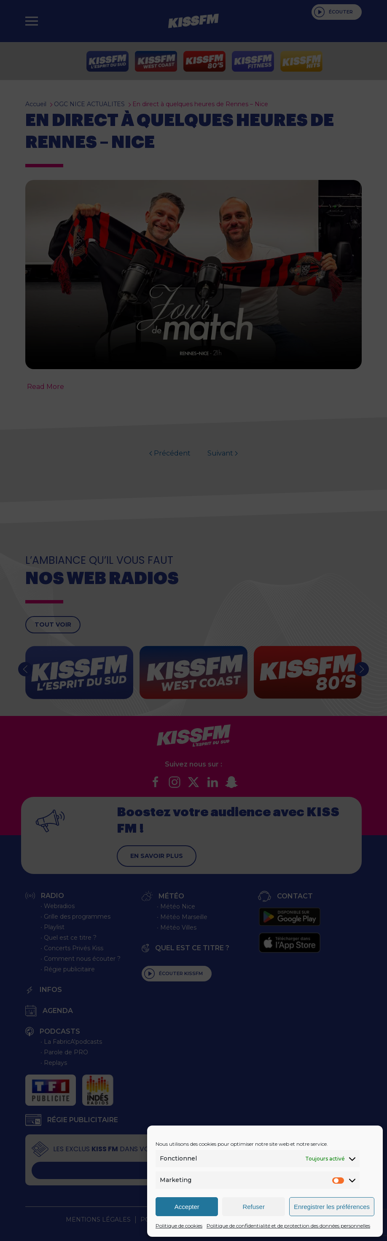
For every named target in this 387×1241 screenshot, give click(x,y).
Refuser (253, 1206)
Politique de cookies (179, 1225)
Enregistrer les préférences (332, 1206)
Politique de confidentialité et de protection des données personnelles (288, 1225)
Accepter (187, 1206)
